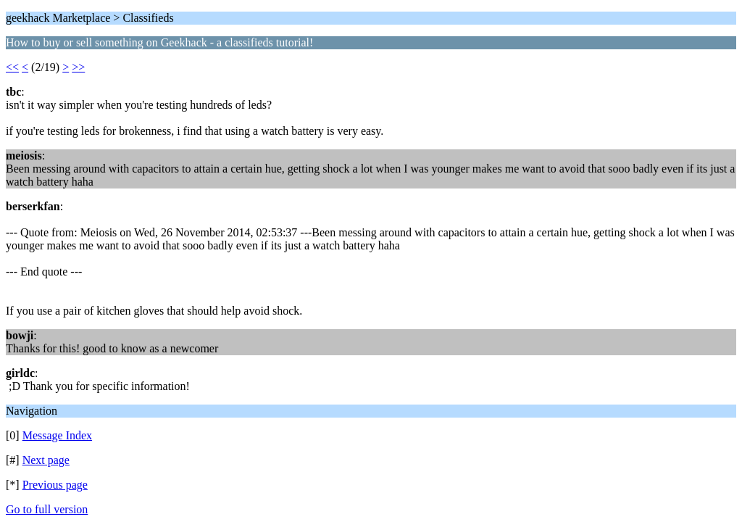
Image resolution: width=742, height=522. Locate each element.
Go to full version (47, 509)
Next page (46, 460)
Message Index (57, 435)
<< (12, 67)
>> (78, 67)
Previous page (55, 484)
